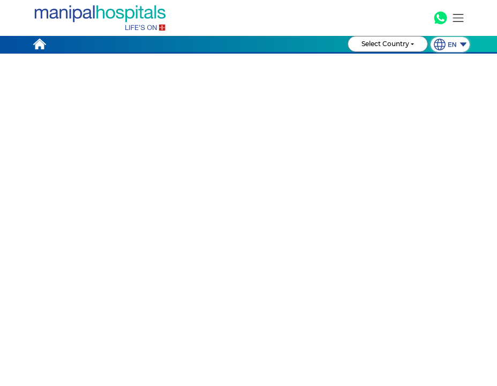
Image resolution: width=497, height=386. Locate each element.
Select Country (385, 52)
